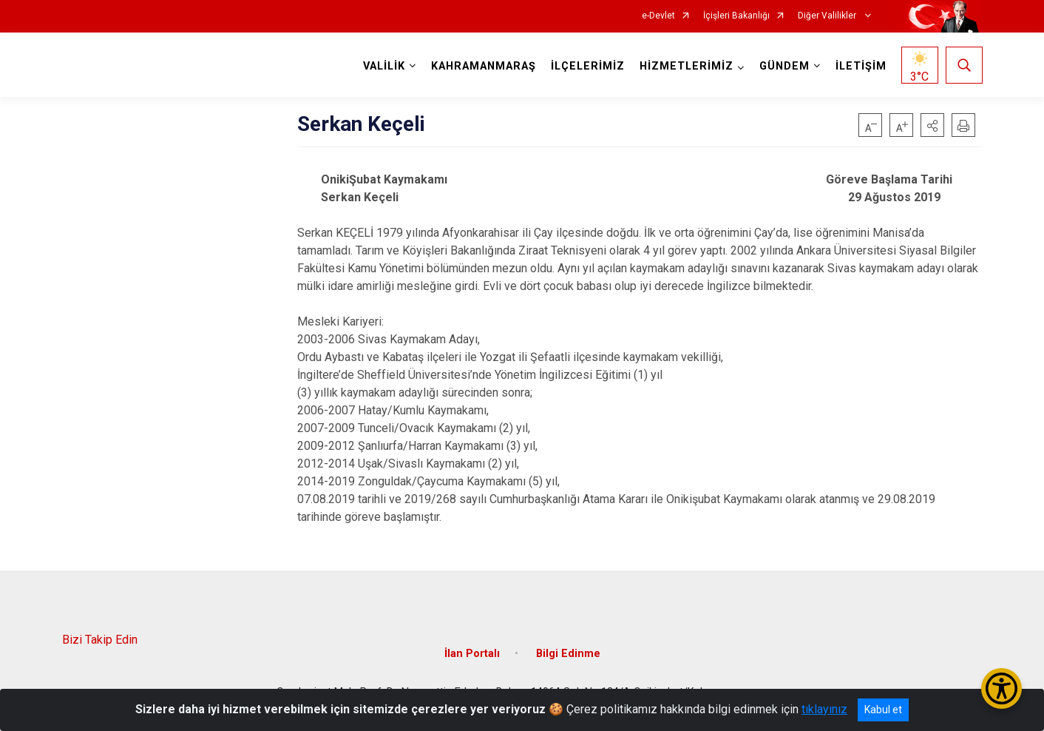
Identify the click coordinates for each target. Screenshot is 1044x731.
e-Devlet (658, 16)
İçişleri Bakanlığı (736, 16)
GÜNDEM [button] (784, 66)
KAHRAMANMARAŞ (483, 66)
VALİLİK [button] (384, 66)
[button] (932, 125)
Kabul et (883, 709)
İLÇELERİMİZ (588, 66)
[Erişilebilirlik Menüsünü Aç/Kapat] (1001, 688)
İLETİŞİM (861, 66)
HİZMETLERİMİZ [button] (686, 66)
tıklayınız (824, 709)
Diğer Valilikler (828, 16)
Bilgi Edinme (568, 653)
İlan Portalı (472, 653)
